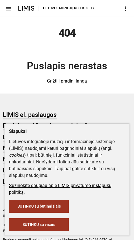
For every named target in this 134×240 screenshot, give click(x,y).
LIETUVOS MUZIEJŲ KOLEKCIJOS (68, 8)
